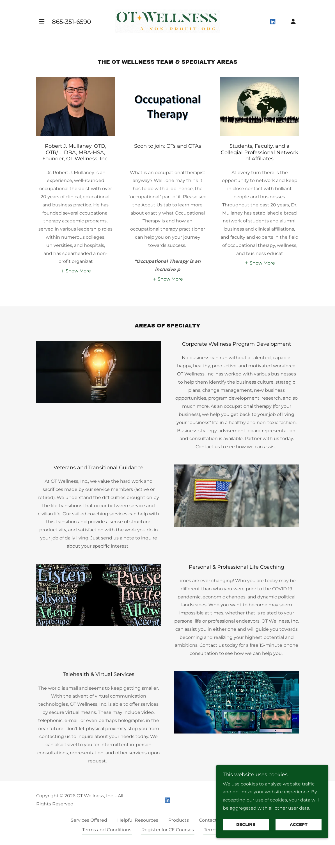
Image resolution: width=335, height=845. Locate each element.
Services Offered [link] (89, 820)
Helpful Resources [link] (137, 820)
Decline (245, 825)
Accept (299, 825)
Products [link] (178, 820)
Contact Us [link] (211, 820)
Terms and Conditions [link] (106, 829)
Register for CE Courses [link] (167, 829)
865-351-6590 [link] (71, 22)
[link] (167, 21)
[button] (41, 21)
